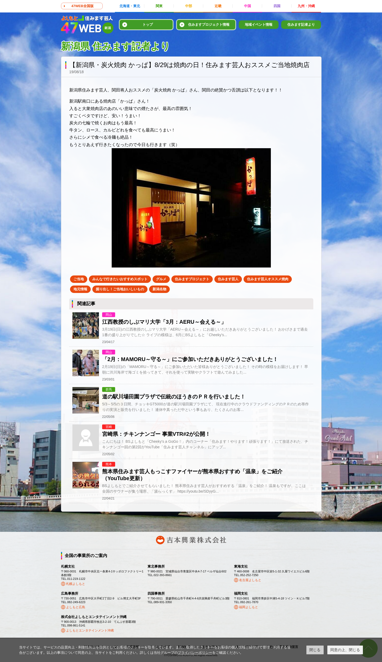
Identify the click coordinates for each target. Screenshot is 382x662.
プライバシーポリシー (195, 653)
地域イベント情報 (258, 25)
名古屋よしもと (250, 580)
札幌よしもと (75, 584)
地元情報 (80, 289)
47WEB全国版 (82, 6)
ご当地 (78, 279)
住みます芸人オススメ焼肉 (267, 279)
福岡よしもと (248, 607)
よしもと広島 (75, 607)
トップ (147, 25)
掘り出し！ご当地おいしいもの (120, 289)
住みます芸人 (228, 279)
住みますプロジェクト (192, 279)
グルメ (161, 279)
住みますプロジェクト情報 (208, 25)
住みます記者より (301, 25)
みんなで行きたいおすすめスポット (119, 279)
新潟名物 (159, 289)
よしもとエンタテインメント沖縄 (90, 630)
